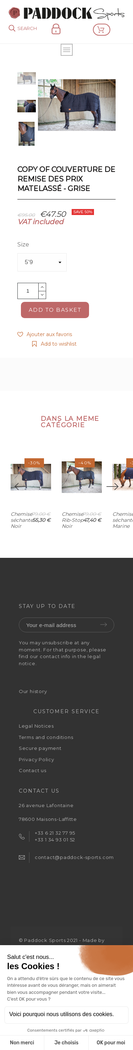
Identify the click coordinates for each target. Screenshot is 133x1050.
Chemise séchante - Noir (23, 533)
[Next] (112, 487)
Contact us (32, 772)
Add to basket (55, 309)
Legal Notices (36, 727)
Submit (103, 626)
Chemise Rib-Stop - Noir (88, 530)
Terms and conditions (46, 738)
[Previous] (20, 487)
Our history (33, 693)
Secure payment (40, 750)
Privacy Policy (36, 761)
